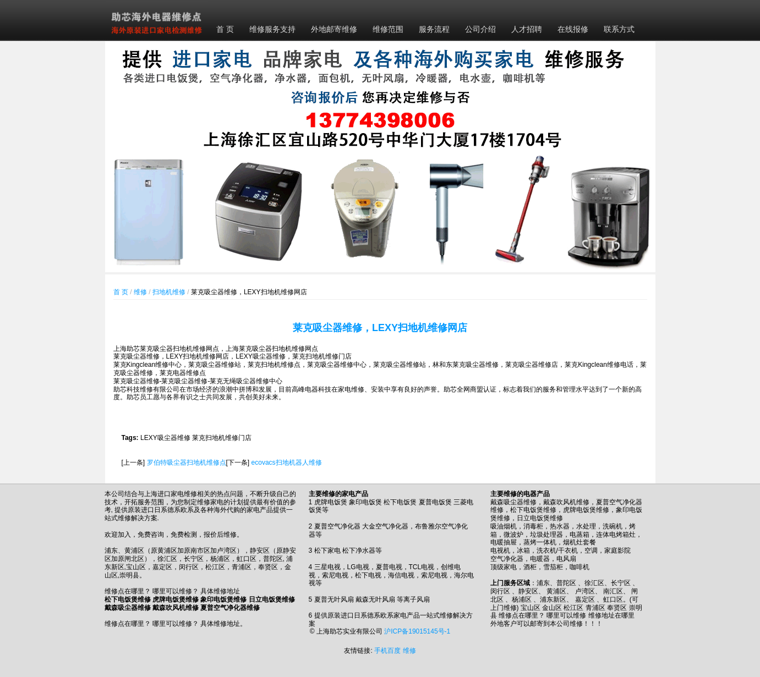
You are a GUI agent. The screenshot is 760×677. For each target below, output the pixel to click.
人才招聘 (526, 29)
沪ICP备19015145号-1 (417, 631)
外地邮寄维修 (334, 29)
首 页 (225, 29)
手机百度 (387, 650)
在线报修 (572, 29)
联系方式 (619, 29)
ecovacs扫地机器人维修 (286, 462)
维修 (140, 292)
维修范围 (388, 29)
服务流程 (434, 29)
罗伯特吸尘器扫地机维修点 (186, 462)
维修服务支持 (272, 29)
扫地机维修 (168, 292)
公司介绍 (480, 29)
